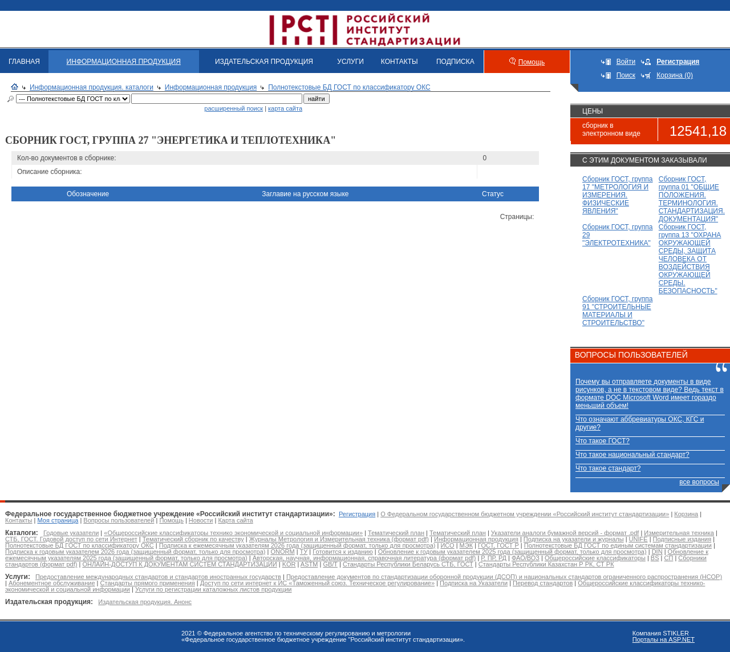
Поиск (626, 75)
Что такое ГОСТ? (602, 441)
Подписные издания (682, 539)
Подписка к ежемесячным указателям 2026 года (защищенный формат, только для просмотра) (297, 545)
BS (655, 557)
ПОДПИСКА (455, 62)
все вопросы (699, 482)
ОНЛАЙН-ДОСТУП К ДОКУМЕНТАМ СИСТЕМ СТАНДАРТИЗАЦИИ (179, 564)
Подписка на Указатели (474, 583)
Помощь (531, 62)
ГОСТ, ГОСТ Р (498, 545)
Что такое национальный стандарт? (632, 455)
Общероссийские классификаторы (595, 557)
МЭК (466, 545)
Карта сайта (235, 520)
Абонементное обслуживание (52, 583)
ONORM (282, 551)
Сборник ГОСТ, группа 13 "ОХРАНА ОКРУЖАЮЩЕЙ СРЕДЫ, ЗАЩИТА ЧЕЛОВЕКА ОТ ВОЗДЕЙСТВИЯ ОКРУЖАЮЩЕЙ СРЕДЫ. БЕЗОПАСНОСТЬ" (690, 259)
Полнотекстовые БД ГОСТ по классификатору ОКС (349, 87)
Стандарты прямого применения (147, 583)
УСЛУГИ (350, 62)
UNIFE (638, 539)
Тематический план (396, 532)
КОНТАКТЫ (399, 62)
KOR (289, 564)
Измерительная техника (679, 532)
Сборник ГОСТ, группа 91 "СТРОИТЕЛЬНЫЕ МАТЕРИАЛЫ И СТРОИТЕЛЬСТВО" (617, 311)
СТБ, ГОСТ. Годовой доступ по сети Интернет (71, 539)
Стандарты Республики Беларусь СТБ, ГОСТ (408, 564)
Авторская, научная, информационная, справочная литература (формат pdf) (364, 557)
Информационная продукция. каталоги (91, 87)
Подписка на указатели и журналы (574, 539)
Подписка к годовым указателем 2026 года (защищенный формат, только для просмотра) (135, 551)
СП (669, 557)
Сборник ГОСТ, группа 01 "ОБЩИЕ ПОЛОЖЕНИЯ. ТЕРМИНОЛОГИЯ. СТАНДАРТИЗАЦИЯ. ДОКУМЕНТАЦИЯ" (692, 199)
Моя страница (58, 520)
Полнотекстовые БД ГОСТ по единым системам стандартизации (618, 545)
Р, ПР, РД (493, 557)
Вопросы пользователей (118, 520)
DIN (657, 551)
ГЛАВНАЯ (24, 62)
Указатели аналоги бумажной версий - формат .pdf (565, 532)
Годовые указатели (71, 532)
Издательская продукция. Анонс (145, 601)
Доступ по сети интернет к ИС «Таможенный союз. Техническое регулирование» (317, 583)
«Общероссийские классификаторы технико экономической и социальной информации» (233, 532)
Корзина (686, 514)
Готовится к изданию (342, 551)
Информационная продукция (211, 87)
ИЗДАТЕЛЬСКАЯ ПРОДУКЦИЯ (264, 62)
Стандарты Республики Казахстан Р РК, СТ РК (546, 564)
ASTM (309, 564)
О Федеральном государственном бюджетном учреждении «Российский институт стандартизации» (524, 514)
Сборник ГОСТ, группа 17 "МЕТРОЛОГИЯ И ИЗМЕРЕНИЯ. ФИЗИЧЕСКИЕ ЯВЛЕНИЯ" (617, 195)
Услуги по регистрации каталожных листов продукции (213, 589)
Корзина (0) (674, 75)
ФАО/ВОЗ (526, 557)
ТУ (304, 551)
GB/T (330, 564)
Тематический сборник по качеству (193, 539)
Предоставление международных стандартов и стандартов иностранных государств (158, 576)
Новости (201, 520)
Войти (626, 62)
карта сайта (285, 108)
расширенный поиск (233, 108)
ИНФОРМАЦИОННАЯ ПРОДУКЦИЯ (124, 62)
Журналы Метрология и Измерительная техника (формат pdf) (339, 539)
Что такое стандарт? (607, 468)
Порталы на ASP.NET (663, 639)
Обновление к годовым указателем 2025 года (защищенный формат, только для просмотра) (512, 551)
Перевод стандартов (543, 583)
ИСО (447, 545)
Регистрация (357, 514)
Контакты (19, 520)
